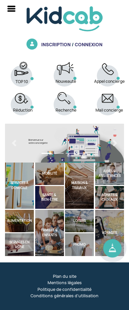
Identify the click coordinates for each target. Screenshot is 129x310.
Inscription (56, 45)
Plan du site (64, 276)
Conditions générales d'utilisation (64, 296)
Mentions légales (65, 283)
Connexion (89, 45)
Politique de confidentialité (64, 289)
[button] (14, 143)
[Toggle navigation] (11, 8)
